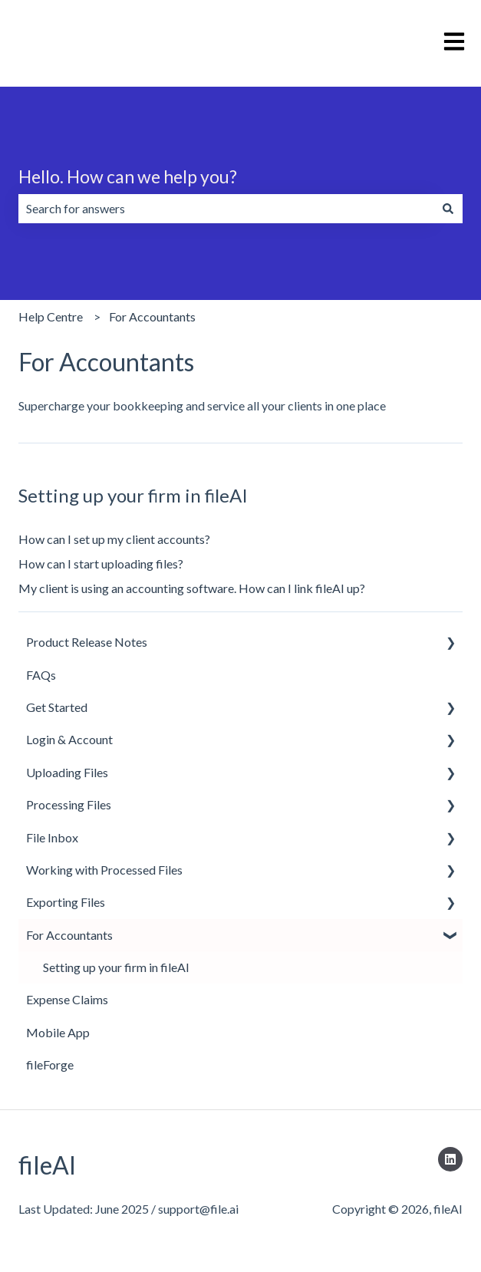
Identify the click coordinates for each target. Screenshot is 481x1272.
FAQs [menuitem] (41, 674)
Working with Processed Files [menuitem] (104, 869)
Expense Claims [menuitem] (67, 999)
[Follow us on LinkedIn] (450, 1159)
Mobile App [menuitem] (58, 1032)
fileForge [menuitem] (50, 1064)
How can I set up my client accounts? (114, 539)
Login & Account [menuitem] (69, 739)
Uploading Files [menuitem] (67, 772)
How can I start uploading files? (100, 563)
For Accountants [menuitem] (69, 935)
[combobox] (225, 208)
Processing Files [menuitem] (68, 804)
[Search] (448, 208)
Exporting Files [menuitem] (65, 902)
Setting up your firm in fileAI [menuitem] (116, 967)
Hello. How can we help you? (127, 176)
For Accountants (152, 316)
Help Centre (50, 316)
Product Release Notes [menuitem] (86, 641)
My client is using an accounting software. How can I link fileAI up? (191, 588)
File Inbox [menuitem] (52, 837)
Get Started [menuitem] (56, 707)
